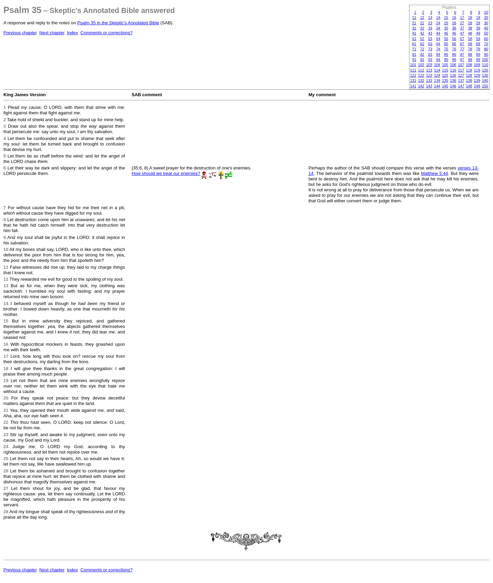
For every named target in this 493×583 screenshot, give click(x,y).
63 (430, 44)
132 (421, 80)
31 (414, 28)
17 (462, 17)
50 (486, 33)
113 (429, 70)
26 (454, 23)
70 (486, 44)
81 (414, 54)
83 (430, 54)
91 (414, 60)
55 (446, 39)
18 (470, 17)
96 (454, 60)
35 (446, 28)
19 (478, 17)
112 (421, 70)
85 (446, 54)
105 (445, 65)
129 (477, 75)
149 (477, 86)
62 (422, 44)
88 (470, 54)
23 (430, 23)
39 (478, 28)
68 (470, 44)
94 (438, 60)
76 (454, 49)
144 (437, 86)
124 (437, 75)
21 (414, 23)
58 (470, 39)
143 (429, 86)
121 (413, 75)
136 (453, 80)
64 (438, 44)
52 (422, 39)
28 (470, 23)
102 (421, 65)
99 (478, 60)
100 (485, 60)
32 (422, 28)
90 (486, 54)
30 (486, 23)
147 (461, 86)
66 (454, 44)
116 (453, 70)
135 (445, 80)
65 (446, 44)
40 (486, 28)
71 (414, 49)
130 (485, 75)
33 (430, 28)
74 (438, 49)
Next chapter (52, 32)
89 (478, 54)
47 (462, 33)
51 (414, 39)
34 (438, 28)
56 (454, 39)
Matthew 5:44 (434, 173)
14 (438, 17)
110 (485, 65)
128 (469, 75)
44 (438, 33)
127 (461, 75)
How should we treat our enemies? (166, 173)
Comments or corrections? (106, 32)
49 (478, 33)
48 (470, 33)
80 (486, 49)
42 (422, 33)
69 (478, 44)
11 (414, 17)
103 (429, 65)
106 (453, 65)
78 (470, 49)
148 (469, 86)
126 (453, 75)
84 (438, 54)
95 (446, 60)
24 (438, 23)
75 (446, 49)
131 (413, 80)
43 (430, 33)
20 (486, 17)
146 (453, 86)
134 (437, 80)
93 (430, 60)
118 (469, 70)
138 (469, 80)
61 (414, 44)
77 (462, 49)
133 (429, 80)
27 (462, 23)
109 (477, 65)
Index (72, 32)
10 (486, 12)
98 (470, 60)
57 (462, 39)
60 (486, 39)
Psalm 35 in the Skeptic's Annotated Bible (118, 22)
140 (485, 80)
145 (445, 86)
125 (445, 75)
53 (430, 39)
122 (421, 75)
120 (485, 70)
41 (414, 33)
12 (422, 17)
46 (454, 33)
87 (462, 54)
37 (462, 28)
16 (454, 17)
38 (470, 28)
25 (446, 23)
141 (413, 86)
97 (462, 60)
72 (422, 49)
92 (422, 60)
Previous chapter (20, 32)
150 (485, 86)
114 (437, 70)
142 (421, 86)
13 (430, 17)
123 (429, 75)
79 (478, 49)
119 (477, 70)
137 (461, 80)
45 (446, 33)
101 (413, 65)
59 (478, 39)
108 (469, 65)
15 (446, 17)
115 (445, 70)
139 (477, 80)
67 (462, 44)
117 (461, 70)
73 (430, 49)
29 (478, 23)
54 (438, 39)
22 (422, 23)
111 (413, 70)
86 (454, 54)
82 (422, 54)
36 (454, 28)
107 (461, 65)
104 (437, 65)
